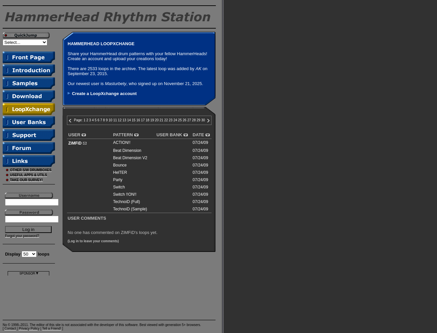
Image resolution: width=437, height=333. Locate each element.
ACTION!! (122, 142)
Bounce (120, 165)
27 (189, 120)
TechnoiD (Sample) (130, 209)
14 (129, 120)
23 (171, 120)
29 (198, 120)
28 (194, 120)
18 (147, 120)
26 (185, 120)
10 (110, 120)
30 (203, 120)
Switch (119, 187)
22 (166, 120)
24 (175, 120)
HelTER (120, 172)
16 (138, 120)
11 (115, 120)
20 (157, 120)
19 (152, 120)
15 (134, 120)
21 (161, 120)
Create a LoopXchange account (104, 93)
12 (120, 120)
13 (124, 120)
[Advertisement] (28, 296)
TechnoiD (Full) (126, 201)
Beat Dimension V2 (130, 158)
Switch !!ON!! (125, 194)
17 (143, 120)
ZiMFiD (75, 143)
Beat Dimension (127, 150)
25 (180, 120)
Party (118, 179)
